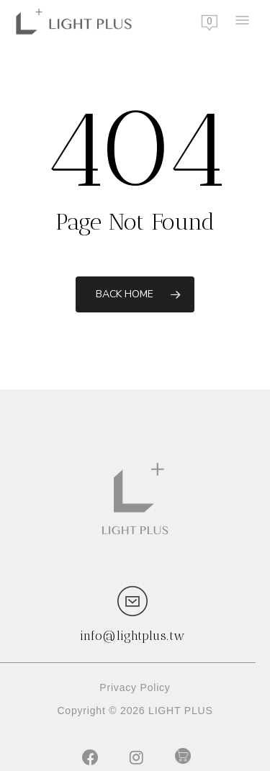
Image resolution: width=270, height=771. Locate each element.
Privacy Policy (134, 687)
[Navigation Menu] (241, 21)
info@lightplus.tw (132, 635)
